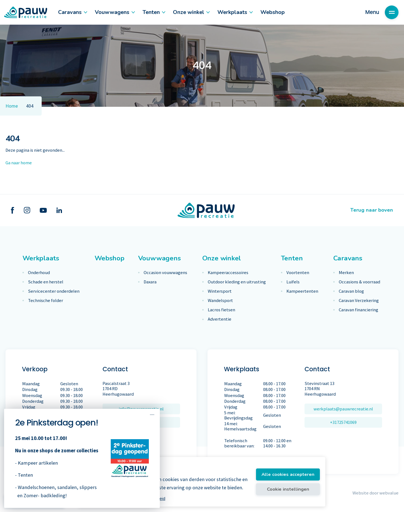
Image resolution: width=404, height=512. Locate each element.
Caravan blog (351, 291)
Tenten (154, 12)
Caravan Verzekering (359, 300)
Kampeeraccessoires (228, 272)
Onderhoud (39, 272)
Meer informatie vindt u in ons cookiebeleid (124, 498)
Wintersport (220, 291)
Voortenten (297, 272)
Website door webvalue (375, 493)
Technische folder (45, 300)
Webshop (272, 12)
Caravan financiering (358, 309)
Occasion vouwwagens (165, 272)
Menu (382, 12)
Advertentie (219, 319)
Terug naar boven (371, 210)
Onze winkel (191, 12)
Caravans (72, 12)
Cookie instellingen (288, 489)
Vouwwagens (114, 12)
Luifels (293, 281)
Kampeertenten (302, 291)
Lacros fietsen (221, 309)
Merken (346, 272)
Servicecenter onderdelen (53, 291)
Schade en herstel (45, 281)
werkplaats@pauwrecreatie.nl (343, 409)
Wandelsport (220, 300)
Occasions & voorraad (359, 281)
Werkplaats (234, 12)
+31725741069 (343, 422)
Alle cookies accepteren (287, 474)
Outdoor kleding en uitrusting (237, 281)
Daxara (150, 281)
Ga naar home (18, 163)
